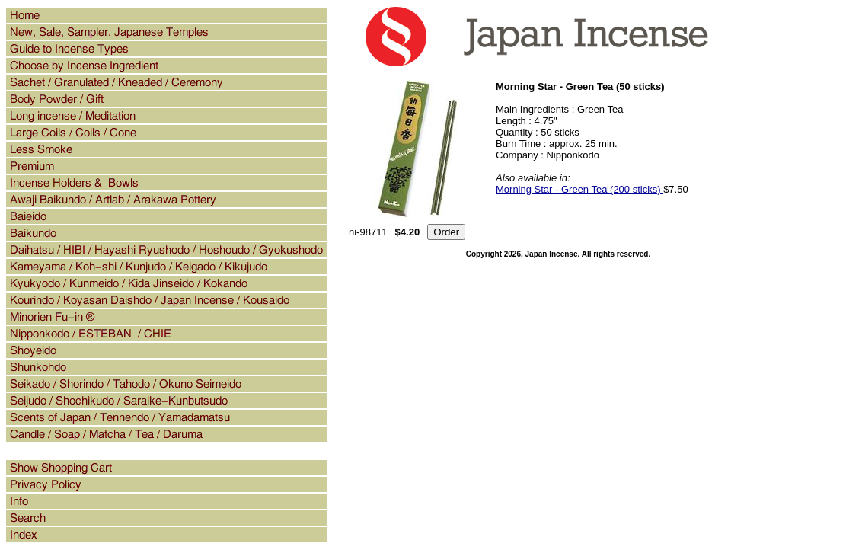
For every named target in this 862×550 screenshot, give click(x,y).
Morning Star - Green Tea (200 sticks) (579, 189)
